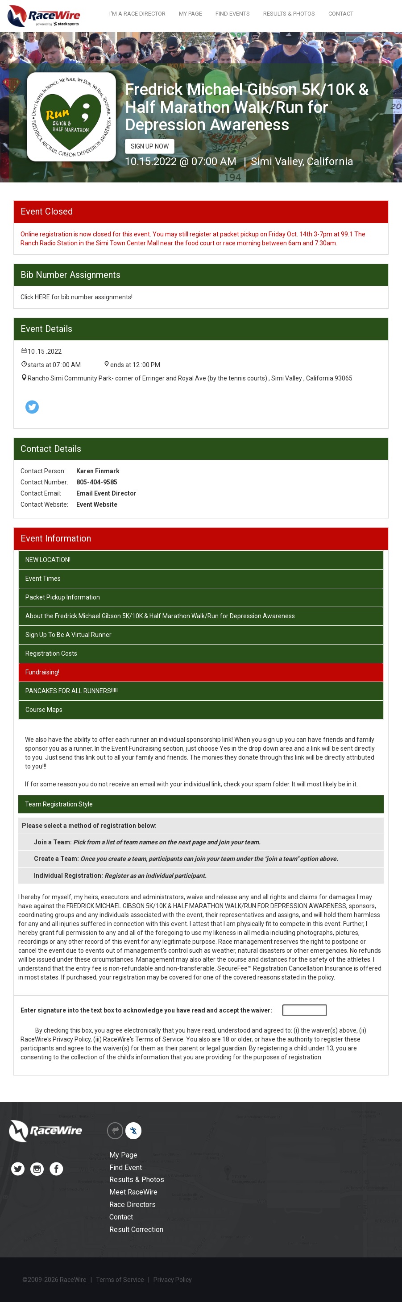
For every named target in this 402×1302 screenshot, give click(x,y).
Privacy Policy (72, 1039)
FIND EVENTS (233, 13)
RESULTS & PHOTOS (289, 13)
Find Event (125, 1167)
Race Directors (132, 1204)
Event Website (96, 504)
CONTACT (340, 13)
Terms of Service (159, 1039)
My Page (123, 1155)
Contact (121, 1217)
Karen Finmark (98, 471)
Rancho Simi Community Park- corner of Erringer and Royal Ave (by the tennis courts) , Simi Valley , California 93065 (190, 378)
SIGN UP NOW (150, 146)
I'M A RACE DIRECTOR (137, 13)
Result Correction (136, 1229)
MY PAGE (190, 13)
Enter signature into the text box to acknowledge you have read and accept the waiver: (146, 1010)
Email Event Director (106, 493)
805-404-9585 (96, 482)
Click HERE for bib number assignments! (77, 297)
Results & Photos (136, 1179)
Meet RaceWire (133, 1192)
